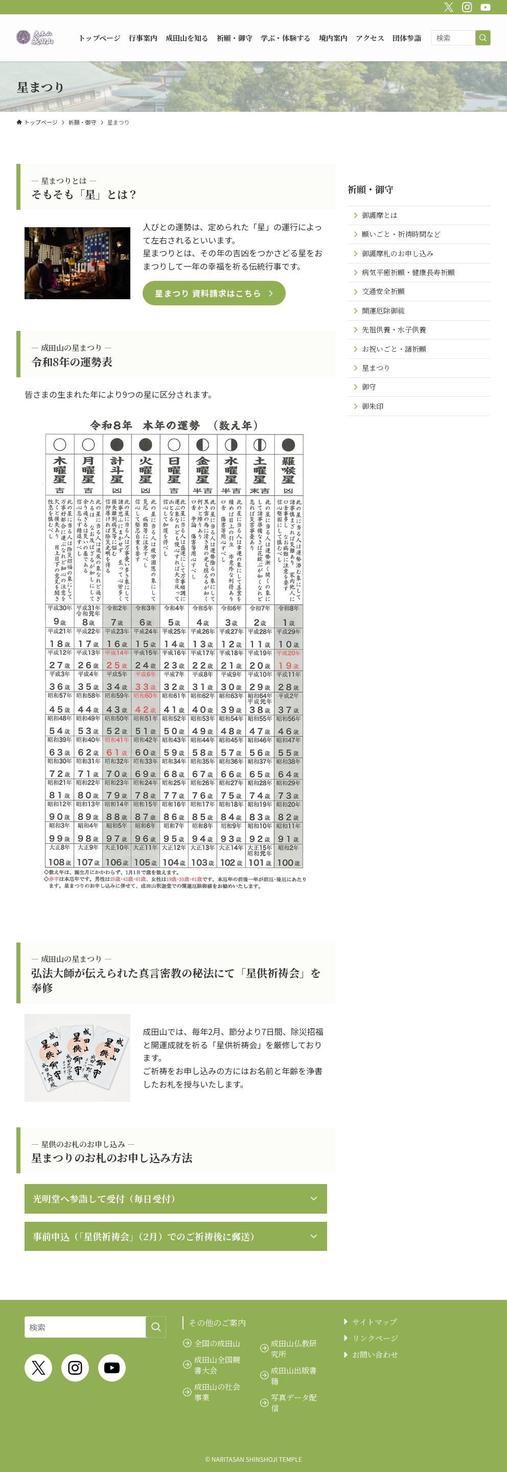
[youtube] (484, 5)
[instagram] (465, 5)
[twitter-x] (447, 5)
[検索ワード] (461, 37)
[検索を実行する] (483, 37)
